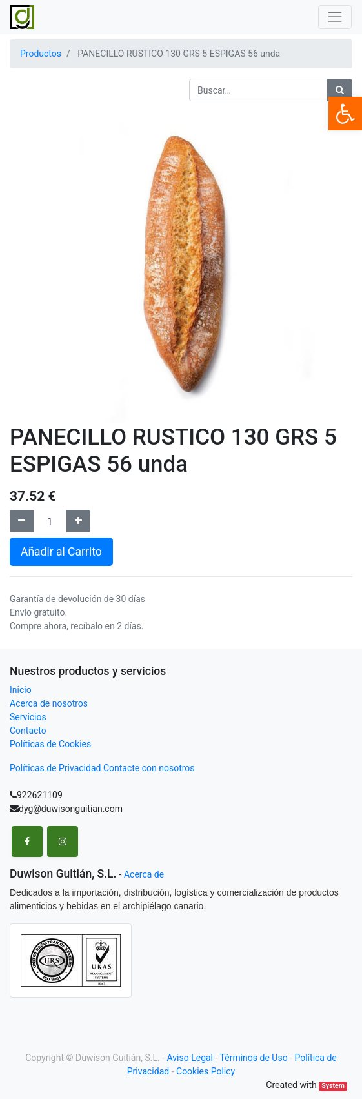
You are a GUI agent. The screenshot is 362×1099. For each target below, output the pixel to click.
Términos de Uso (254, 1058)
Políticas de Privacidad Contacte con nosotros (102, 768)
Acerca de (144, 874)
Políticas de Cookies (50, 744)
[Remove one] (22, 521)
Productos (40, 53)
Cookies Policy (205, 1071)
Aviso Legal (190, 1058)
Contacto (28, 730)
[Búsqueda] (339, 90)
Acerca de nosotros (49, 703)
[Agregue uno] (78, 521)
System (332, 1086)
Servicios (28, 717)
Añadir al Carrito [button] (61, 551)
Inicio (21, 690)
